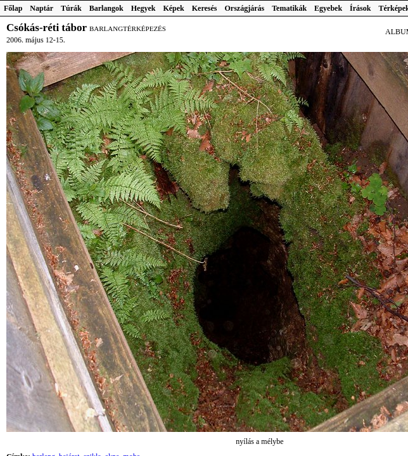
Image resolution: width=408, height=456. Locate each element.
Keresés (204, 8)
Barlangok (106, 8)
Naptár (41, 8)
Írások (360, 8)
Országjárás (245, 8)
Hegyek (143, 8)
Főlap (13, 8)
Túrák (71, 8)
